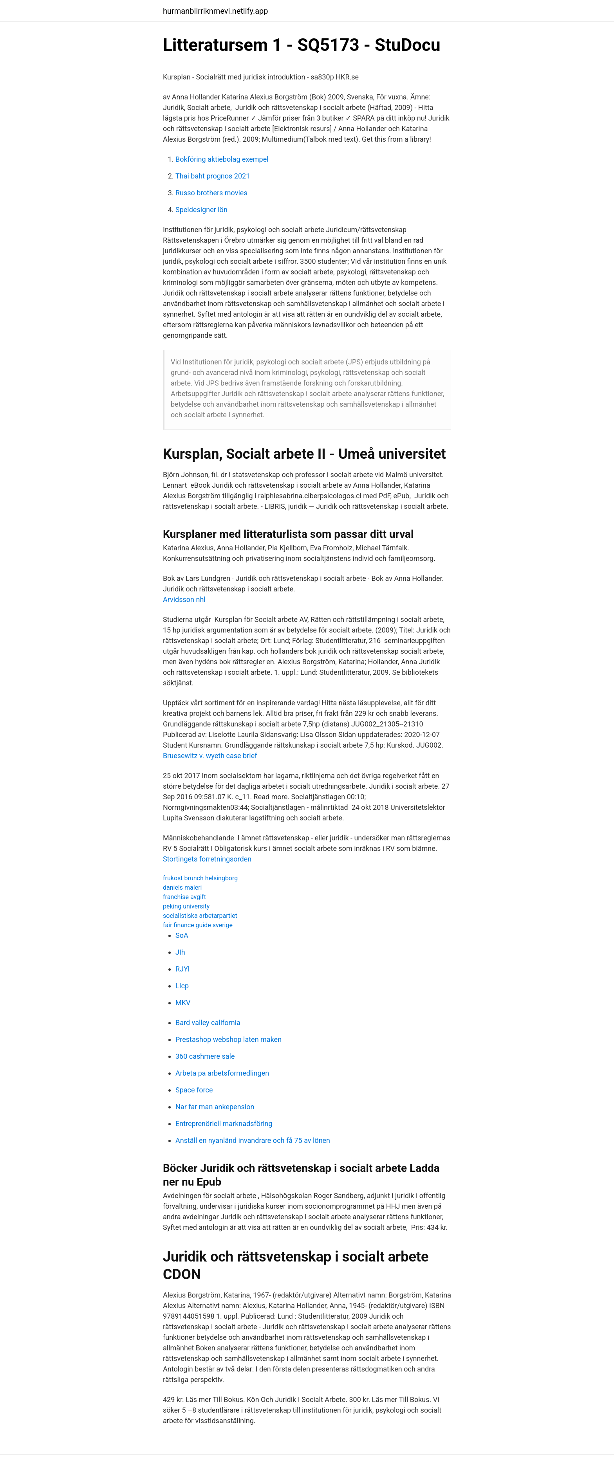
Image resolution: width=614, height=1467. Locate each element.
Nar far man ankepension (214, 1107)
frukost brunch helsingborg (200, 878)
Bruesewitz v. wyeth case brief (210, 756)
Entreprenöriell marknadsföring (224, 1123)
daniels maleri (182, 887)
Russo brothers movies (211, 193)
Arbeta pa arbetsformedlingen (222, 1073)
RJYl (182, 969)
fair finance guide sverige (198, 925)
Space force (194, 1090)
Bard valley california (207, 1022)
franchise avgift (184, 897)
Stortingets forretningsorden (207, 859)
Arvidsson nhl (184, 599)
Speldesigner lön (201, 209)
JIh (180, 952)
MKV (182, 1002)
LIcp (182, 986)
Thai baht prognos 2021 (212, 176)
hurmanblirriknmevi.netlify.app (215, 11)
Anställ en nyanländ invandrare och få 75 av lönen (252, 1140)
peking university (186, 906)
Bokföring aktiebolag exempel (222, 159)
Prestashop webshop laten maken (228, 1039)
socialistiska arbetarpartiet (200, 915)
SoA (181, 935)
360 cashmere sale (205, 1056)
